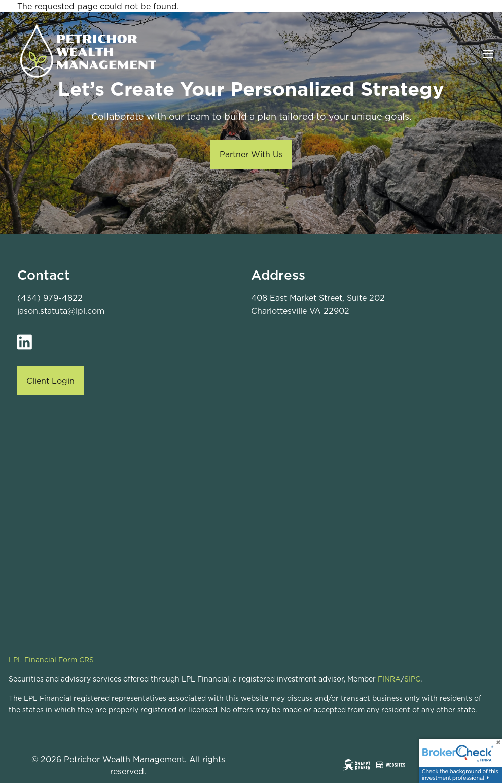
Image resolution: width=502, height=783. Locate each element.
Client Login (50, 380)
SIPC (412, 679)
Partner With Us (251, 154)
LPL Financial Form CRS (51, 660)
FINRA (389, 679)
